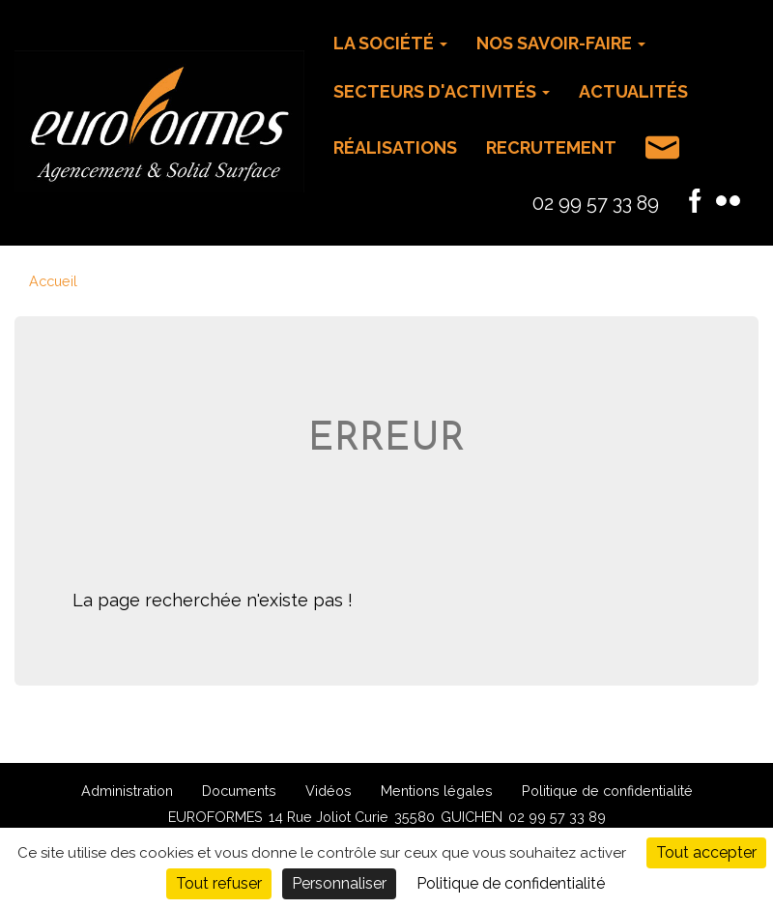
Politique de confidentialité (607, 790)
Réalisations (395, 147)
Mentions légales (437, 790)
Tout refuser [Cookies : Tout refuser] (219, 883)
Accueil (53, 281)
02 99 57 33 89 (595, 203)
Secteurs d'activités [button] (441, 91)
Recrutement (551, 147)
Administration (127, 790)
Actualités (633, 91)
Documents (239, 790)
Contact (662, 147)
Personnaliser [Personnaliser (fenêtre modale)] (339, 883)
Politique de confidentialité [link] (510, 883)
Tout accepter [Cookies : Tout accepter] (706, 852)
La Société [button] (390, 43)
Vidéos (328, 790)
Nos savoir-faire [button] (560, 43)
